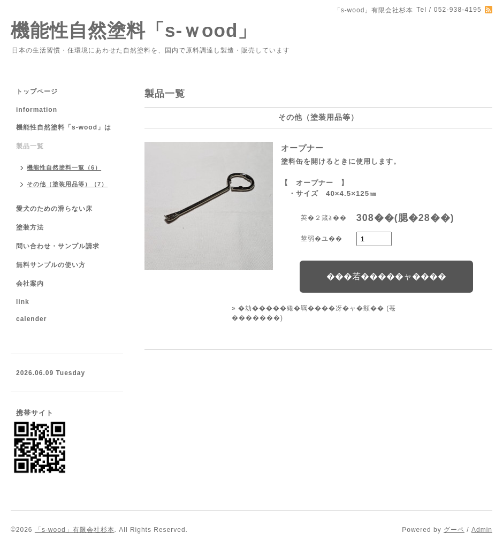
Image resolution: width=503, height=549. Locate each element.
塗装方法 (30, 227)
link (22, 302)
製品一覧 (30, 146)
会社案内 (30, 283)
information (36, 109)
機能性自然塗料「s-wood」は (63, 127)
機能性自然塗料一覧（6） (64, 167)
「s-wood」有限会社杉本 (75, 529)
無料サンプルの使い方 (51, 265)
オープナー (302, 147)
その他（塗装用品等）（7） (67, 184)
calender (31, 319)
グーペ (454, 529)
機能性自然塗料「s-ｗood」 (134, 30)
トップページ (37, 91)
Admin (481, 529)
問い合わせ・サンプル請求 (58, 246)
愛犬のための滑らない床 (54, 208)
